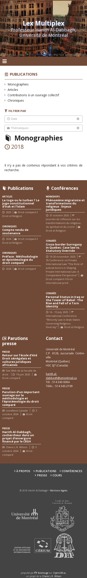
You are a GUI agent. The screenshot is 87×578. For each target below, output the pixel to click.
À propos (23, 471)
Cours (57, 475)
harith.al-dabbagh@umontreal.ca (61, 376)
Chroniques (16, 100)
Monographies (18, 84)
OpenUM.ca (59, 572)
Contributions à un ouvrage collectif (33, 95)
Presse (42, 475)
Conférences (72, 471)
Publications (24, 74)
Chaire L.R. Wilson (51, 576)
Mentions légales (58, 490)
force (43, 572)
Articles (13, 90)
